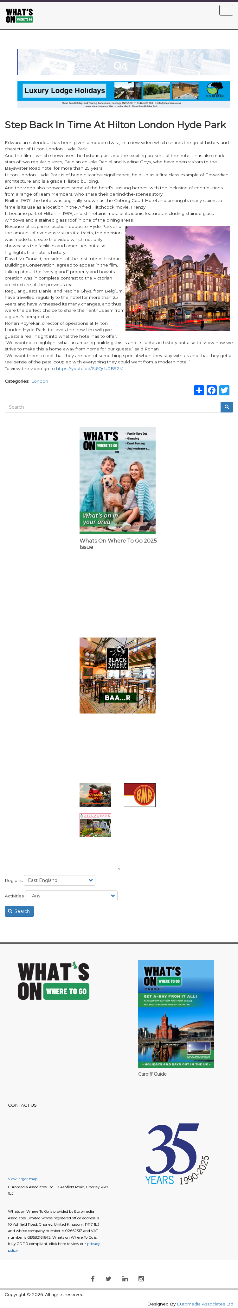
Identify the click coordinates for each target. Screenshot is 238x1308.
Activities (14, 895)
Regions (14, 880)
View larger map (22, 1179)
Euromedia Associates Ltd (205, 1303)
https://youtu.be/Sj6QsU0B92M (90, 368)
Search (19, 911)
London (39, 381)
